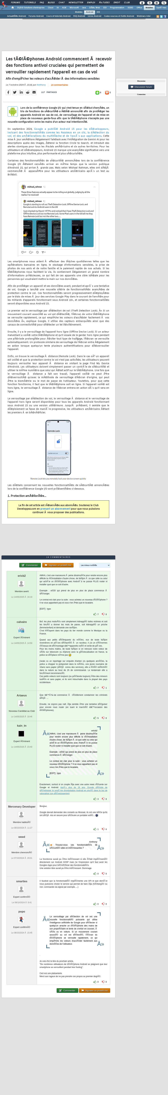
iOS (98, 12)
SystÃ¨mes (161, 8)
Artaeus (22, 695)
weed (21, 836)
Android (89, 12)
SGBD (130, 8)
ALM (64, 8)
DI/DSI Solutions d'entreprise (30, 8)
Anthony (41, 85)
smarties (21, 881)
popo (21, 911)
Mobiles (149, 8)
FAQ (41, 2)
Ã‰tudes (104, 2)
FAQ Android (79, 16)
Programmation (117, 8)
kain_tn (22, 725)
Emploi (91, 2)
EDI (105, 8)
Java (84, 8)
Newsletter (75, 2)
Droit (116, 2)
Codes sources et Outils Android (119, 16)
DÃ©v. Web (94, 8)
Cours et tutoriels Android (58, 16)
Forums (15, 2)
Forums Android (36, 16)
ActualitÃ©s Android (16, 16)
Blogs (51, 2)
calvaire (22, 621)
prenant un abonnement (55, 509)
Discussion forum (141, 87)
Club (127, 2)
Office (139, 8)
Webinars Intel (143, 16)
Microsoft (74, 8)
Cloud (50, 8)
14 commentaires (59, 85)
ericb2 (22, 575)
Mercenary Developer (21, 806)
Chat (61, 2)
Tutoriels (30, 2)
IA (58, 8)
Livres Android (94, 16)
